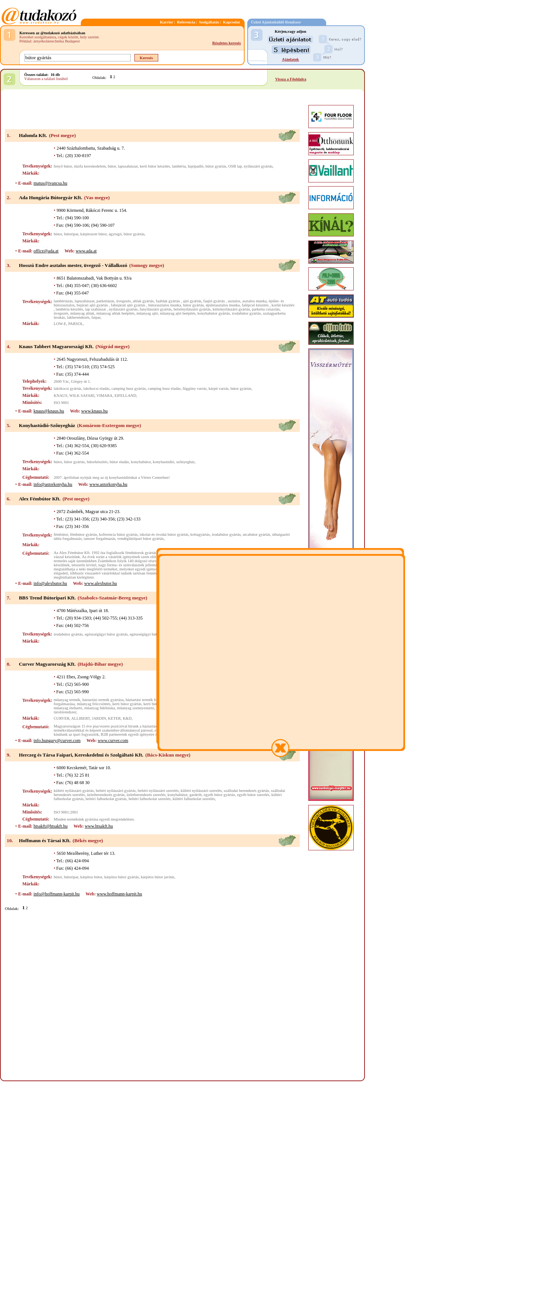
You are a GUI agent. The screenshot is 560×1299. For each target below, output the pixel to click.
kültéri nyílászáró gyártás (74, 791)
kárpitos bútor (91, 877)
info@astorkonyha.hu (53, 484)
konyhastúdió (163, 462)
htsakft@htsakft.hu (50, 826)
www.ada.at (86, 251)
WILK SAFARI (82, 396)
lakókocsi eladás (96, 388)
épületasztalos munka (223, 305)
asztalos (234, 301)
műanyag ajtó (147, 313)
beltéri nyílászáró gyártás (116, 791)
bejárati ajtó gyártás (93, 305)
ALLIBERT (80, 718)
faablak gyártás (168, 301)
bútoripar (71, 234)
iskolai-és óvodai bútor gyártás (164, 534)
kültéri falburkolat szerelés (194, 799)
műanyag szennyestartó (135, 708)
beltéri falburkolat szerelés (149, 799)
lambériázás (63, 301)
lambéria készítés (69, 309)
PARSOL (75, 324)
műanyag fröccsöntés (93, 704)
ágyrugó (115, 234)
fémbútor (61, 534)
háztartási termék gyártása (103, 700)
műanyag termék (67, 700)
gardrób (196, 795)
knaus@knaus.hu (49, 411)
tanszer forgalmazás (99, 539)
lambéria (179, 166)
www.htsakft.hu (99, 826)
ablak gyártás (143, 301)
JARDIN (99, 718)
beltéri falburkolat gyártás (106, 799)
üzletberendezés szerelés (146, 795)
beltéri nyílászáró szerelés (158, 791)
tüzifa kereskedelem (90, 166)
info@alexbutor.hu (50, 583)
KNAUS (60, 396)
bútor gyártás (216, 166)
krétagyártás (200, 534)
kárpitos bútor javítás (157, 877)
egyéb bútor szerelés (253, 795)
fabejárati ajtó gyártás (128, 305)
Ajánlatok (290, 59)
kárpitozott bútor (93, 234)
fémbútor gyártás (83, 534)
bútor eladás (119, 462)
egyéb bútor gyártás (219, 795)
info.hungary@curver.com (57, 740)
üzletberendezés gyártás (105, 795)
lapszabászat (128, 166)
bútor (112, 166)
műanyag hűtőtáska (99, 708)
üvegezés (123, 301)
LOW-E (60, 324)
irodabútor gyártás (246, 313)
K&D (127, 718)
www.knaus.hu (94, 411)
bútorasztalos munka (164, 305)
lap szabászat (96, 309)
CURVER (61, 718)
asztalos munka (254, 301)
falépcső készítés (256, 305)
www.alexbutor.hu (100, 583)
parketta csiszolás (266, 309)
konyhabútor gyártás (213, 313)
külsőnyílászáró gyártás (231, 309)
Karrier (166, 22)
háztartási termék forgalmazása (150, 700)
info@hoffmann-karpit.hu (57, 894)
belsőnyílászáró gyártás (192, 309)
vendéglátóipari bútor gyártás (140, 539)
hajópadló (195, 166)
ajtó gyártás (192, 301)
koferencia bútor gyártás (118, 534)
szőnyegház (185, 462)
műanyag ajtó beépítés (177, 313)
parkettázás (105, 301)
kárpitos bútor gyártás (121, 877)
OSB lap (235, 166)
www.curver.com (113, 740)
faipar (95, 317)
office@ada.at (46, 251)
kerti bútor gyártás (126, 704)
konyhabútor (141, 462)
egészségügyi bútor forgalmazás (155, 634)
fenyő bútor (63, 166)
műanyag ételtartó (68, 708)
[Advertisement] (152, 110)
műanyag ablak (82, 313)
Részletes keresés (226, 43)
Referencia (186, 22)
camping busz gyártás (128, 388)
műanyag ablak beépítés (115, 313)
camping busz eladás (164, 388)
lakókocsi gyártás (67, 388)
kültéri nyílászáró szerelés (201, 791)
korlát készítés (282, 305)
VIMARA (104, 396)
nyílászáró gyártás (258, 166)
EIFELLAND (125, 396)
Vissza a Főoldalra (290, 79)
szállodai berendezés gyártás (246, 791)
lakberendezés (78, 317)
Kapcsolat (231, 22)
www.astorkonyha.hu (108, 484)
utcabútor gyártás (256, 534)
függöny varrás (194, 388)
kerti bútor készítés (155, 166)
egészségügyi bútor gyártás (106, 634)
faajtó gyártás (214, 301)
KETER (114, 718)
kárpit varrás (219, 388)
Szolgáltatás (209, 22)
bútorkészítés (97, 462)
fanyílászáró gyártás (156, 309)
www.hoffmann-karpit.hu (119, 894)
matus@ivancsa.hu (50, 183)
